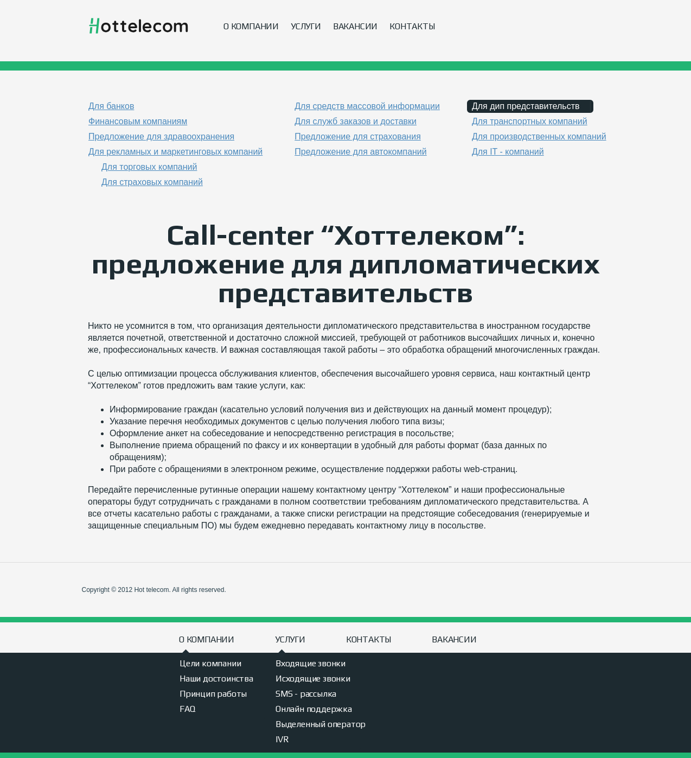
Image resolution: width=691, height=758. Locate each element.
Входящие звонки (310, 663)
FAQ (187, 709)
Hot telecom (138, 26)
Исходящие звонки (313, 678)
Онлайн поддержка (314, 709)
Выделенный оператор (321, 724)
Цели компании (210, 663)
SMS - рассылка (306, 694)
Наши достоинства (216, 678)
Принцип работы (213, 694)
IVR (282, 739)
